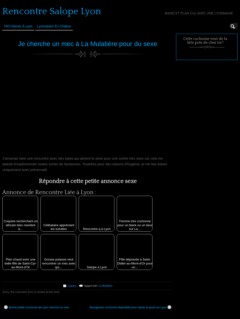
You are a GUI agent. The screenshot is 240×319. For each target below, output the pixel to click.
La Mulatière (105, 285)
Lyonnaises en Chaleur (54, 26)
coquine (72, 285)
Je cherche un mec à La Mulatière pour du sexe (87, 43)
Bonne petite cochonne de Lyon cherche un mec (36, 307)
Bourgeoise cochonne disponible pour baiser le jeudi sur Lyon (130, 307)
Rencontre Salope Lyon (51, 11)
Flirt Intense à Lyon (18, 26)
